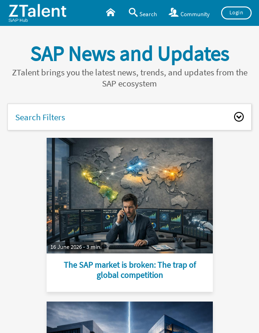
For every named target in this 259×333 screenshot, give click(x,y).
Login (236, 12)
